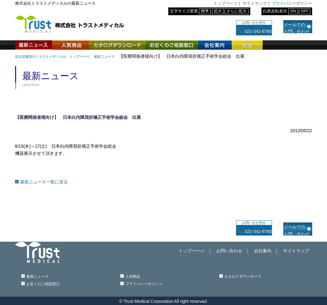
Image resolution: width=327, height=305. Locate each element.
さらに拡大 (236, 11)
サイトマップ (255, 3)
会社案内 (215, 45)
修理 (247, 45)
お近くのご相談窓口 (171, 45)
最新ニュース (33, 45)
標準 (205, 11)
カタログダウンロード (117, 45)
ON (293, 11)
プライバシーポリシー (292, 3)
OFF (304, 11)
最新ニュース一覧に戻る (44, 181)
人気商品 (70, 45)
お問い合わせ (245, 247)
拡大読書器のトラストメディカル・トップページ (62, 56)
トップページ (225, 3)
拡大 (218, 11)
